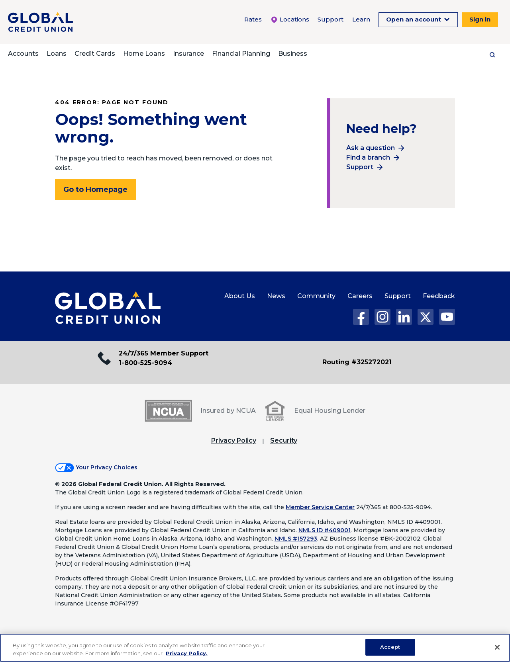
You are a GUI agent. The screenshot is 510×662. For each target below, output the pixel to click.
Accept (390, 647)
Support (359, 167)
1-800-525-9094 (145, 363)
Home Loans (144, 53)
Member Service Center (320, 507)
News (276, 296)
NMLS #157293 (296, 538)
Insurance (188, 53)
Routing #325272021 (357, 362)
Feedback (439, 296)
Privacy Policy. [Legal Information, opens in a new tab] (187, 653)
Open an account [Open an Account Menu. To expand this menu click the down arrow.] (414, 19)
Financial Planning (241, 53)
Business (292, 53)
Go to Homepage (95, 189)
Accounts (23, 53)
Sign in (479, 19)
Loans (57, 53)
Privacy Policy (233, 440)
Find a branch (368, 157)
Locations (289, 19)
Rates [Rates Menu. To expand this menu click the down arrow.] (253, 19)
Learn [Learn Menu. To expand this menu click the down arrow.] (361, 19)
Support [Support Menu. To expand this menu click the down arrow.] (330, 19)
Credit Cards (95, 53)
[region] (255, 648)
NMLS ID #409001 (324, 530)
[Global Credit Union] (40, 22)
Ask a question (370, 148)
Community (316, 296)
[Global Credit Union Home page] (108, 308)
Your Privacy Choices (106, 467)
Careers (360, 296)
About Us (239, 296)
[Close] (497, 647)
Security (283, 440)
